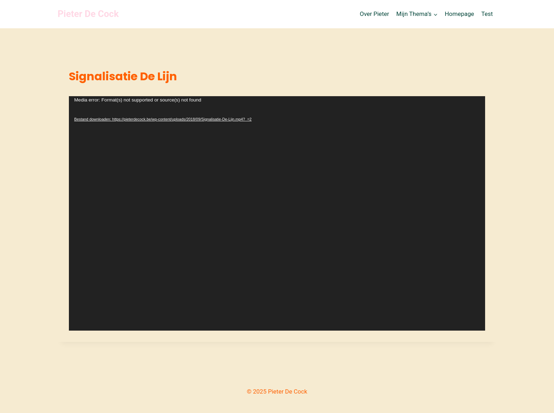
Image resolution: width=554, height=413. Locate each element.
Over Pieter (374, 13)
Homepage (459, 13)
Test (487, 13)
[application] (277, 213)
